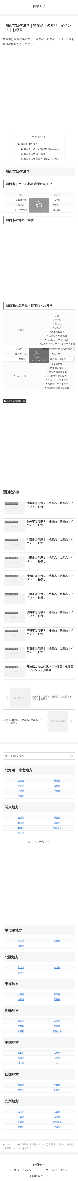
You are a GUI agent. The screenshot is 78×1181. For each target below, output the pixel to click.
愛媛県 (57, 1085)
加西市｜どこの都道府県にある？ (41, 148)
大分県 (57, 1111)
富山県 (21, 967)
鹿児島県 (57, 1122)
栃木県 (21, 823)
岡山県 (21, 1063)
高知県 (57, 1090)
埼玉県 (21, 833)
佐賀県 (21, 1117)
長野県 (57, 940)
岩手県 (21, 791)
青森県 (21, 785)
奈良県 (57, 1026)
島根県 (21, 1058)
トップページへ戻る (20, 1170)
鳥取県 (21, 1053)
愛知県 (57, 994)
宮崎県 (57, 1117)
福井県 (57, 967)
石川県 (21, 972)
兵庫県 (57, 1021)
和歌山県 (57, 1031)
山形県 (57, 785)
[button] (72, 756)
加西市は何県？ (28, 143)
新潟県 (21, 940)
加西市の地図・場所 (34, 153)
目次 (34, 136)
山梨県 (21, 946)
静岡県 (21, 999)
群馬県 (21, 828)
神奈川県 (57, 828)
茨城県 (21, 817)
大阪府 (21, 1031)
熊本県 (21, 1127)
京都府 (21, 1026)
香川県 (21, 1090)
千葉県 (57, 817)
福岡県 (21, 1111)
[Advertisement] (39, 89)
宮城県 (21, 796)
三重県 (57, 999)
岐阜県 (21, 994)
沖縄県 (57, 1127)
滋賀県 (21, 1021)
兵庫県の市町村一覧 (14, 401)
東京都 (57, 823)
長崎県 (21, 1122)
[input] (39, 756)
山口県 (57, 1058)
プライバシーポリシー (58, 1170)
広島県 (57, 1053)
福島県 (57, 791)
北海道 (21, 780)
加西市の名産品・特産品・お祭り (41, 158)
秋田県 (57, 780)
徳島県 (21, 1085)
